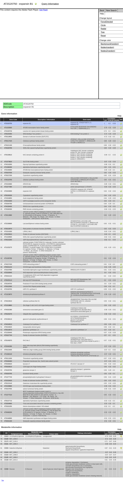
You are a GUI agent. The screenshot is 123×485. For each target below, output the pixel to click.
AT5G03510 (8, 367)
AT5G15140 (8, 383)
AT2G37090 (8, 270)
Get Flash (43, 10)
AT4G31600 (8, 201)
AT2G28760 (8, 289)
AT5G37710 (8, 401)
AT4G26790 (8, 148)
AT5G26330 (8, 195)
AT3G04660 (8, 403)
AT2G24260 (8, 231)
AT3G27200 (8, 175)
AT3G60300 (8, 209)
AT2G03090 (8, 191)
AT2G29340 (8, 272)
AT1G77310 (8, 395)
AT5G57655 (8, 389)
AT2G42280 (8, 346)
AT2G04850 (8, 198)
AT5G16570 (8, 330)
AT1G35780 (8, 258)
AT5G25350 (8, 134)
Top (2, 480)
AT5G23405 (8, 350)
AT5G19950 (8, 136)
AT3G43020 (8, 327)
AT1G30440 (8, 332)
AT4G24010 (8, 301)
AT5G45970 (8, 340)
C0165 (6, 457)
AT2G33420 (8, 380)
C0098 (6, 469)
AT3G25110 (8, 280)
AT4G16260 (8, 164)
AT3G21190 (8, 145)
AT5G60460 (8, 361)
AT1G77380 (8, 187)
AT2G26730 (8, 131)
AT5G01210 (8, 267)
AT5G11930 (8, 358)
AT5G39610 (8, 155)
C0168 (6, 460)
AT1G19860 (8, 305)
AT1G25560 (8, 127)
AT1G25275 (8, 247)
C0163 (6, 452)
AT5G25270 (8, 314)
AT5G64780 (8, 204)
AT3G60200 (8, 412)
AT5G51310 (8, 276)
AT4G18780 (8, 180)
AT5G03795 (8, 373)
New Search (111, 10)
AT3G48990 (8, 418)
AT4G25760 (8, 370)
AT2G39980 (8, 386)
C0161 (6, 444)
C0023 (6, 436)
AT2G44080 (8, 184)
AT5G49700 (8, 284)
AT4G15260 (8, 240)
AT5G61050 (8, 406)
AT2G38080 (8, 223)
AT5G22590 (8, 286)
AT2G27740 (8, 335)
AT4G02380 (8, 310)
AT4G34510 (8, 324)
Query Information (50, 4)
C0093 (6, 448)
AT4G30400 (8, 206)
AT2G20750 (8, 123)
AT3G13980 (8, 215)
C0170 (6, 441)
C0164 (6, 455)
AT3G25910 (8, 234)
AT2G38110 (8, 319)
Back (102, 10)
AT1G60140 (8, 354)
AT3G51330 (8, 421)
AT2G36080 (8, 170)
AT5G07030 (8, 173)
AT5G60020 (8, 364)
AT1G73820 (8, 162)
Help (102, 14)
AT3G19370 (8, 229)
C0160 (6, 439)
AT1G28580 (8, 237)
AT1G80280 (8, 167)
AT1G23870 (8, 294)
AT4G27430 (8, 264)
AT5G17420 (8, 141)
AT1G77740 (8, 377)
